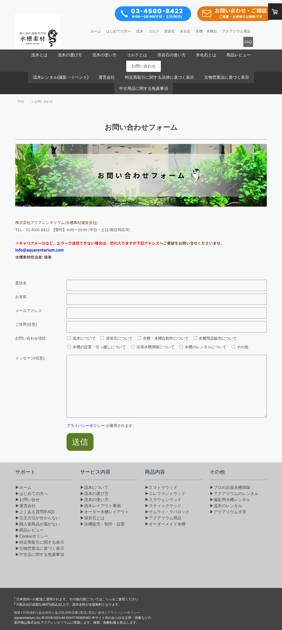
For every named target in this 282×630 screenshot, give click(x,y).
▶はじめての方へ (31, 493)
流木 (139, 31)
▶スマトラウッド (161, 487)
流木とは (39, 55)
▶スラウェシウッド (163, 500)
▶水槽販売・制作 (102, 524)
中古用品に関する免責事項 (143, 88)
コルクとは (137, 55)
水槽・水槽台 (206, 31)
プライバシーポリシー (86, 425)
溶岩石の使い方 (171, 55)
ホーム (95, 31)
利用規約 (29, 613)
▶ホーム (23, 487)
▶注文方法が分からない (37, 518)
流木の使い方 (104, 55)
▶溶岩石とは (92, 518)
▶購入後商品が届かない (37, 524)
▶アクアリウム (163, 518)
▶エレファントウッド (165, 493)
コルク (153, 31)
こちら (107, 599)
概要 (17, 613)
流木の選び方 (70, 55)
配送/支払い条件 (92, 613)
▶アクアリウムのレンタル (234, 493)
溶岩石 (169, 31)
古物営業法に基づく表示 (226, 77)
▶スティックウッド (163, 506)
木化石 (185, 31)
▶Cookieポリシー (31, 536)
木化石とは (206, 55)
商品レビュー (238, 55)
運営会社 (107, 77)
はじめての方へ (118, 31)
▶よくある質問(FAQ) (35, 512)
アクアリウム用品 (236, 31)
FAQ (248, 42)
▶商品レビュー (29, 530)
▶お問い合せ (27, 500)
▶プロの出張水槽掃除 (230, 487)
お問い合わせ (143, 66)
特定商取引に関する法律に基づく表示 (159, 77)
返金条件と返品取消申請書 (58, 613)
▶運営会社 (25, 506)
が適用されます (99, 425)
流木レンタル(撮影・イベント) (60, 77)
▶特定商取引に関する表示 (39, 542)
